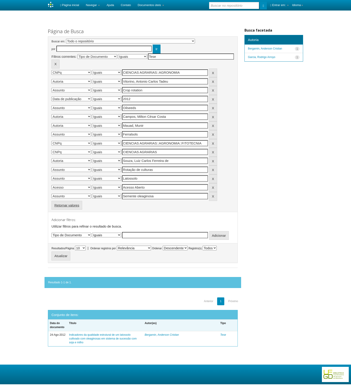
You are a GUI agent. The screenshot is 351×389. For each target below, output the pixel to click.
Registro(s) (195, 248)
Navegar (93, 5)
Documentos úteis (151, 5)
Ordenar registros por (103, 248)
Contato (126, 5)
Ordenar (157, 248)
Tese (223, 334)
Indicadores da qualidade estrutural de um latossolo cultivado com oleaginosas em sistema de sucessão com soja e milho (103, 338)
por (53, 49)
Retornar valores (66, 205)
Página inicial (69, 5)
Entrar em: (279, 5)
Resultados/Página (62, 248)
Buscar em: (58, 41)
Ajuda (110, 5)
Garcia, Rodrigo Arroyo (261, 57)
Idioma (297, 5)
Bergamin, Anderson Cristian (162, 334)
